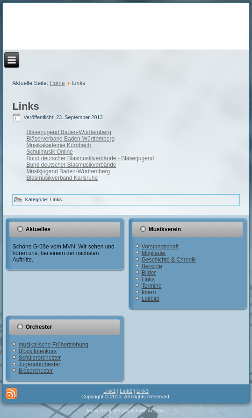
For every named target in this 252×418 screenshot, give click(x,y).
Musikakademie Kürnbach (58, 145)
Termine (152, 286)
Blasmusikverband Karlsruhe (62, 178)
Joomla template (103, 410)
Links (25, 106)
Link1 (109, 391)
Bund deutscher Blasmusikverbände (71, 165)
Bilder (149, 272)
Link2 (126, 391)
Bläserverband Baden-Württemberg (70, 138)
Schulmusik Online (49, 152)
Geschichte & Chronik (169, 259)
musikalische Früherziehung (53, 344)
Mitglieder (154, 253)
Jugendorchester (39, 364)
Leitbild (150, 299)
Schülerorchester (40, 357)
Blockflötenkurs (38, 351)
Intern (149, 292)
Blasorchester (36, 371)
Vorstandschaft (160, 246)
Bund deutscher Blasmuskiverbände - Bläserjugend (90, 158)
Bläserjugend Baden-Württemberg (68, 132)
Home (57, 83)
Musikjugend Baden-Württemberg (68, 171)
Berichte (152, 266)
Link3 (143, 391)
